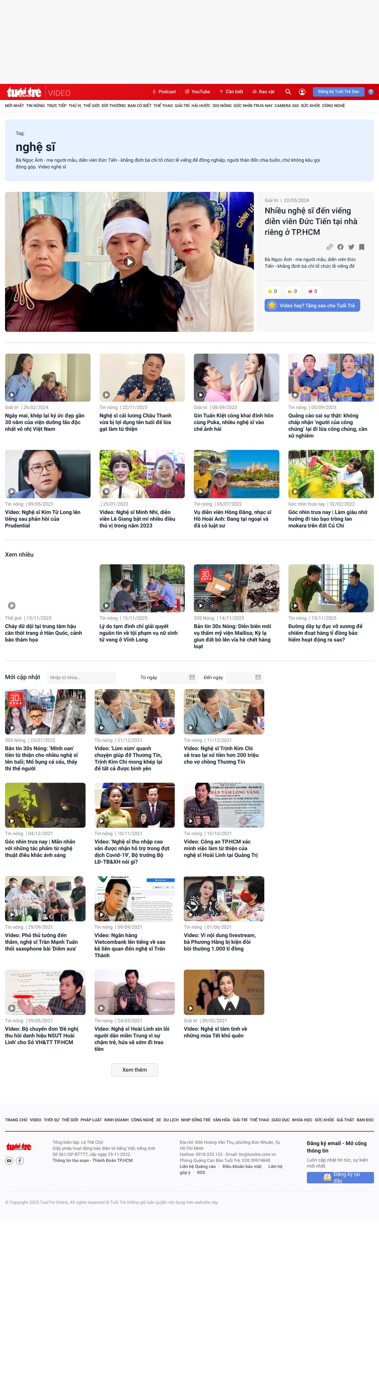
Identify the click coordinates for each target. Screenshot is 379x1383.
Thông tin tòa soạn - (73, 1160)
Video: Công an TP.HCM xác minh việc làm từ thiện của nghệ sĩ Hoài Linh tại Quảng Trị (221, 848)
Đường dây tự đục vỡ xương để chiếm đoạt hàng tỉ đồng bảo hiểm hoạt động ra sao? (325, 633)
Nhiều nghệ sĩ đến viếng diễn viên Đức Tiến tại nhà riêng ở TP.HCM (311, 221)
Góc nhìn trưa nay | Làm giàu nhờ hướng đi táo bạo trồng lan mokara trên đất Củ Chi (328, 519)
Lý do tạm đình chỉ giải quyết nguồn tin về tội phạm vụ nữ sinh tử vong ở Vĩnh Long (139, 633)
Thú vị (74, 105)
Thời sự (51, 1120)
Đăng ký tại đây (347, 1177)
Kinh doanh (116, 1120)
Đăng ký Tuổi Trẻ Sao (338, 91)
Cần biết (230, 92)
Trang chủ (16, 1120)
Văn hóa (221, 1120)
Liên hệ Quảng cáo (198, 1166)
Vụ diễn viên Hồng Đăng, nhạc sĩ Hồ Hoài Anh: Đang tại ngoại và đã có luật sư (232, 519)
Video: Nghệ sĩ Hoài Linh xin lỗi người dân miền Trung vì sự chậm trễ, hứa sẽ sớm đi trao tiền (132, 1039)
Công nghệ (333, 105)
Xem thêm (134, 1070)
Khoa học (302, 1120)
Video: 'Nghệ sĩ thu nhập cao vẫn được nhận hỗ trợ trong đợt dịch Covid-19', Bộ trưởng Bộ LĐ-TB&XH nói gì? (132, 851)
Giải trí (182, 105)
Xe (158, 1120)
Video (35, 1120)
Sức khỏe (310, 105)
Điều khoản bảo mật (242, 1166)
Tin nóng (35, 105)
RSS (201, 1172)
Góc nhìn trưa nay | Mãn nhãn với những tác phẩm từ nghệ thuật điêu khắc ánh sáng (40, 848)
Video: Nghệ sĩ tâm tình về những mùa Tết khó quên (215, 1032)
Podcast (163, 92)
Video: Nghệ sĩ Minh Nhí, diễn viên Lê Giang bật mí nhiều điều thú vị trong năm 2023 (137, 519)
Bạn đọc (365, 1120)
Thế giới (91, 105)
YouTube (197, 92)
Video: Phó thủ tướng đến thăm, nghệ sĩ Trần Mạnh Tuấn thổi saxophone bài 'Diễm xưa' (41, 942)
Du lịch (171, 1120)
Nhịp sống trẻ (196, 1120)
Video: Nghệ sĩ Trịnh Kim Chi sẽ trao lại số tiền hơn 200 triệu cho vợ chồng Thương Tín (221, 755)
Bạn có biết (140, 105)
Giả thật (346, 1120)
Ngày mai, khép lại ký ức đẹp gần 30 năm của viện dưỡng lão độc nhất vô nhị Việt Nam (45, 422)
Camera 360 (287, 105)
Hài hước (201, 105)
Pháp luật (91, 1120)
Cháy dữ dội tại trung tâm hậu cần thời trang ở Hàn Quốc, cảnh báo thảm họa (43, 633)
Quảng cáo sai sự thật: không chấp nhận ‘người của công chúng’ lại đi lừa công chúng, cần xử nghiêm (328, 425)
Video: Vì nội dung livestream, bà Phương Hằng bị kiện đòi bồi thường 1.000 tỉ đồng (220, 942)
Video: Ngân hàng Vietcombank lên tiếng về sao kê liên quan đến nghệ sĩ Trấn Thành (130, 945)
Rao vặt (263, 92)
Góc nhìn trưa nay (253, 105)
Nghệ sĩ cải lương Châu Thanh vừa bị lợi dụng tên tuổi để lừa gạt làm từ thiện (136, 422)
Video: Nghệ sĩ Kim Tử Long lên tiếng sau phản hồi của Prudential (42, 519)
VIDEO (59, 93)
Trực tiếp (57, 105)
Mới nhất (14, 105)
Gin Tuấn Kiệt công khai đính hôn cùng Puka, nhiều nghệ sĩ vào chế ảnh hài (233, 422)
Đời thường (114, 105)
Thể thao (163, 105)
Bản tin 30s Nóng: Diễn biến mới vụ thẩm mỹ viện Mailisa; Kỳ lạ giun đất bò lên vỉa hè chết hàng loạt (232, 636)
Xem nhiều (19, 554)
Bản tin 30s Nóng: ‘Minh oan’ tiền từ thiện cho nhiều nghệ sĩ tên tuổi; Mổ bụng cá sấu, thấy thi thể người (41, 758)
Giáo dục (281, 1120)
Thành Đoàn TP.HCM (112, 1160)
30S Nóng (221, 105)
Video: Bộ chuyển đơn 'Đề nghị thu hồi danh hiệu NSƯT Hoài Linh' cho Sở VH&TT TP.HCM (41, 1035)
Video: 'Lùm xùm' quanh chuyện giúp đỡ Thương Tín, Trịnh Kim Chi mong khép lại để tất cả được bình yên (128, 758)
